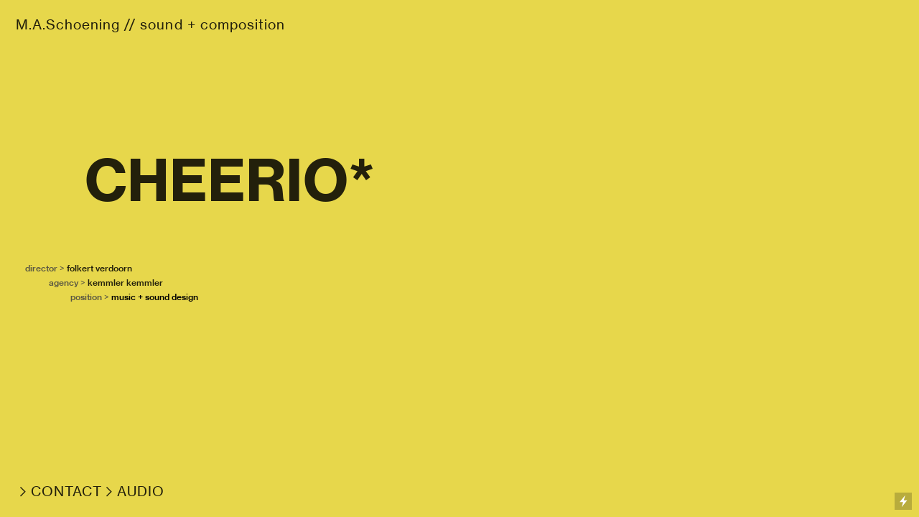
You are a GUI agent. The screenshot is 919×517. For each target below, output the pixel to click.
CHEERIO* (230, 180)
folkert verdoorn (99, 268)
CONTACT (66, 491)
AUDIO (140, 491)
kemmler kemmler (125, 282)
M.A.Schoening (68, 25)
